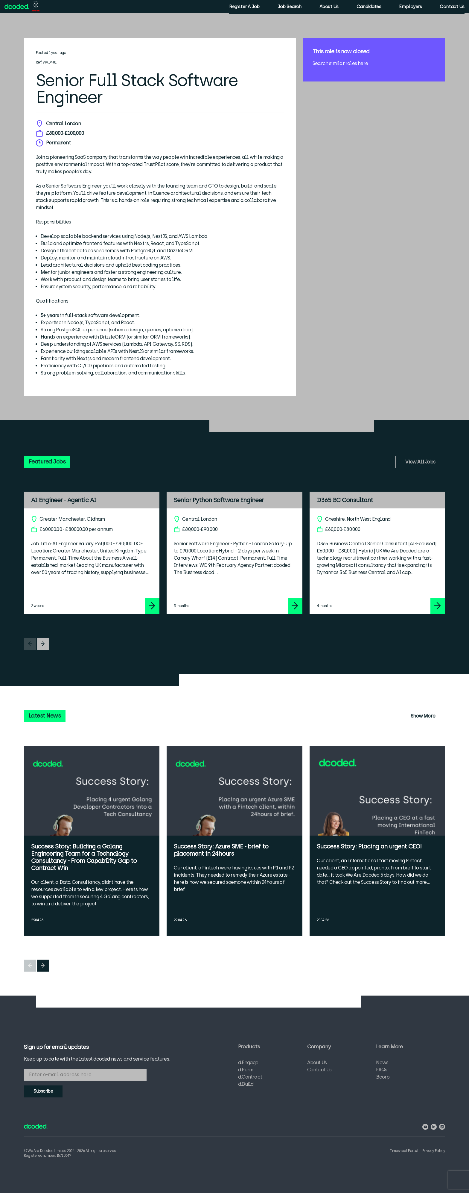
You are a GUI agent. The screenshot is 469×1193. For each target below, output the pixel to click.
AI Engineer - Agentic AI (63, 500)
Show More (423, 716)
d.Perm (245, 1071)
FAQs (381, 1071)
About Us (327, 7)
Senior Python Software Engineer (219, 500)
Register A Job (243, 7)
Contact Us (450, 7)
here (363, 63)
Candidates (367, 7)
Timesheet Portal (402, 1150)
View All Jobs (420, 462)
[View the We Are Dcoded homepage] (18, 7)
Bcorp (382, 1078)
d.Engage (248, 1064)
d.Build (245, 1085)
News (382, 1064)
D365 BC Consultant (345, 500)
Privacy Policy (433, 1150)
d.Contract (250, 1078)
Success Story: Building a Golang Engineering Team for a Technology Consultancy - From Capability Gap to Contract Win (84, 857)
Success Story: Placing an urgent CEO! (369, 846)
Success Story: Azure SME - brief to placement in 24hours (221, 850)
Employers (409, 7)
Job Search (288, 7)
